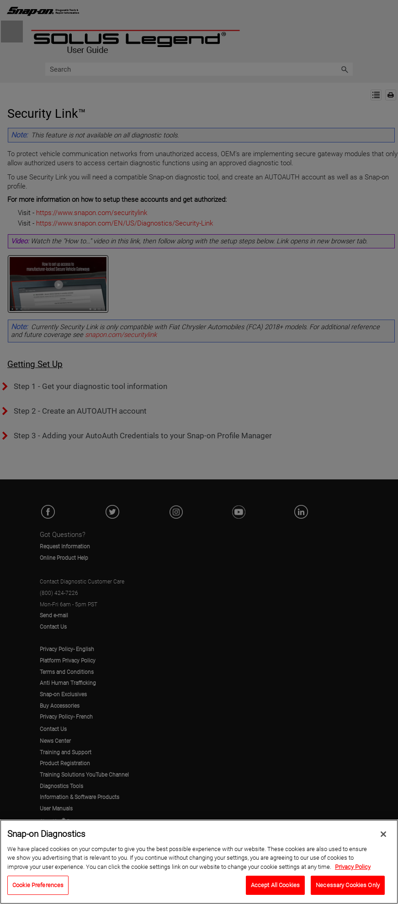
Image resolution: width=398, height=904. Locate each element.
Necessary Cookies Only (348, 887)
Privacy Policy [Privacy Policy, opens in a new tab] (353, 868)
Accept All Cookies (275, 887)
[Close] (383, 836)
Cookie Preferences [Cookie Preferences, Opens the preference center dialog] (38, 887)
